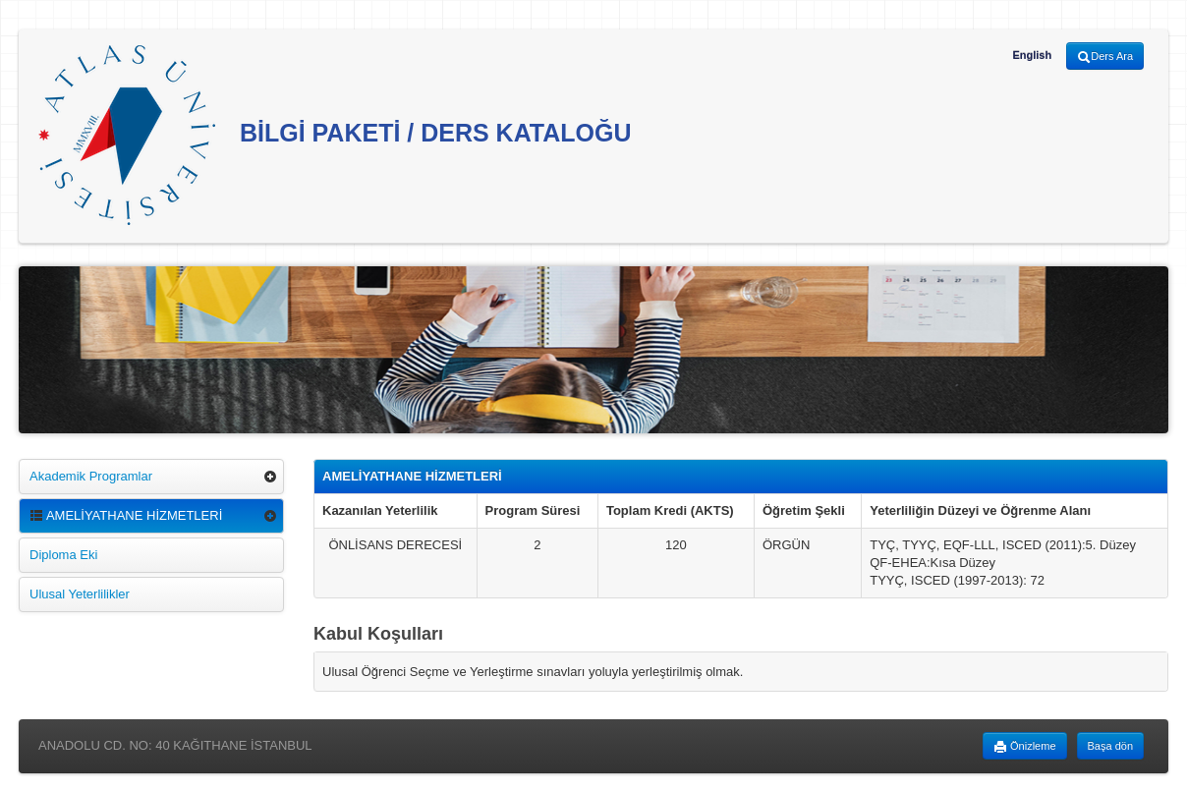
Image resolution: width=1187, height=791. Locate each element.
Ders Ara (1105, 57)
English (1031, 55)
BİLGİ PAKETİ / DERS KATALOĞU (335, 135)
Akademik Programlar (90, 476)
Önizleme (1024, 747)
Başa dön (1110, 746)
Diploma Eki (63, 554)
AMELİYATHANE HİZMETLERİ (125, 515)
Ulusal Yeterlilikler (79, 594)
